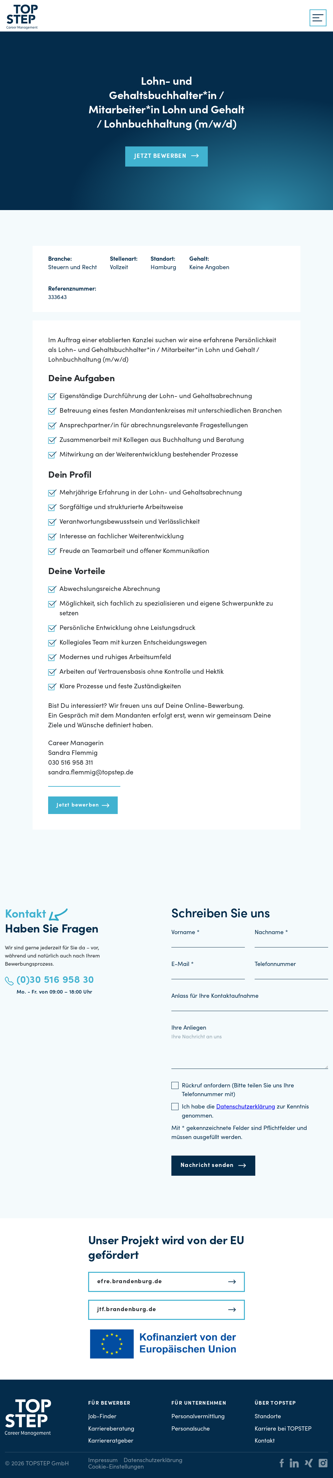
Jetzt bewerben (160, 156)
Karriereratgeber (110, 1441)
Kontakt (265, 1441)
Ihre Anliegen (188, 1028)
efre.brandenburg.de (129, 1282)
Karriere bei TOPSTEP (283, 1429)
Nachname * (271, 933)
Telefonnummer (275, 965)
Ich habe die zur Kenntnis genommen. (245, 1111)
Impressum (103, 1461)
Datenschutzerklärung (153, 1461)
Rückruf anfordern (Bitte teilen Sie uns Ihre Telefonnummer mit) (238, 1090)
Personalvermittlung (198, 1417)
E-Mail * (182, 965)
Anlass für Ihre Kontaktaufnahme (215, 996)
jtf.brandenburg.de (126, 1310)
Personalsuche (190, 1429)
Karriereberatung (111, 1429)
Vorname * (185, 933)
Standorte (268, 1417)
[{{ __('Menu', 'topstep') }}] (318, 17)
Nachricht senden (207, 1166)
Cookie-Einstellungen (116, 1467)
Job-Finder (102, 1417)
